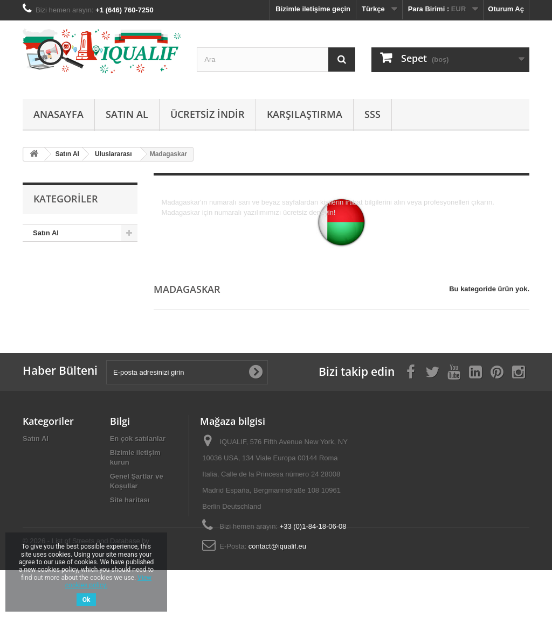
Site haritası (130, 500)
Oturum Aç (506, 9)
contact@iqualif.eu (277, 546)
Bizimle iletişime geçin (312, 9)
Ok (86, 600)
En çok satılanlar (137, 438)
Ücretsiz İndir (207, 114)
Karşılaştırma (304, 114)
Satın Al (127, 114)
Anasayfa (58, 114)
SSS (372, 114)
